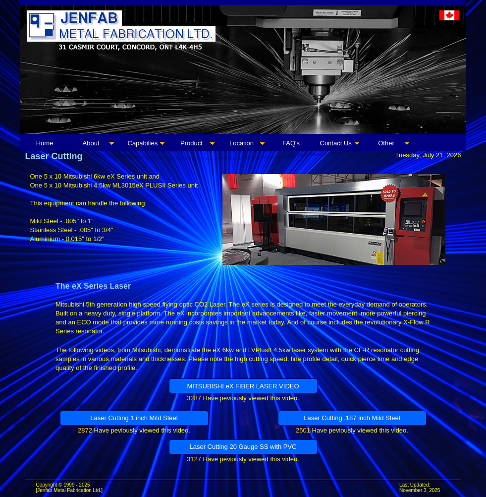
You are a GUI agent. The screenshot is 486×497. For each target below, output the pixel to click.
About (91, 143)
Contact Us (336, 143)
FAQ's (291, 143)
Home (45, 143)
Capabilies (143, 143)
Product (191, 143)
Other (386, 143)
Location (241, 143)
